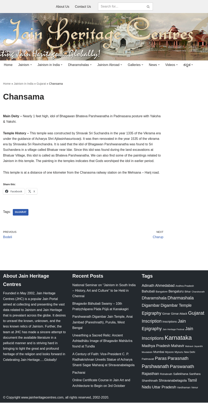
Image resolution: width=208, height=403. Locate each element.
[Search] (121, 6)
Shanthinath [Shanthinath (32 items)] (150, 381)
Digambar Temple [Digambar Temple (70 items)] (176, 305)
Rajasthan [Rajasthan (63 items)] (150, 374)
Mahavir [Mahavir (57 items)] (177, 346)
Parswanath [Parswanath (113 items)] (182, 366)
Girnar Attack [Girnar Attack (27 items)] (179, 314)
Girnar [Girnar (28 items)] (166, 314)
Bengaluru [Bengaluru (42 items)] (176, 291)
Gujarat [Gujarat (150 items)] (196, 313)
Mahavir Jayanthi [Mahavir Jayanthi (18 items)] (194, 346)
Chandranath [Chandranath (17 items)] (198, 292)
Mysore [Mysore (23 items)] (169, 352)
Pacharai (78, 373)
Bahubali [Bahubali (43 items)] (148, 291)
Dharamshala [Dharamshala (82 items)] (154, 298)
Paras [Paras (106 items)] (161, 358)
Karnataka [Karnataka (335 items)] (178, 337)
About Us (62, 6)
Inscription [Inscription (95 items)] (152, 321)
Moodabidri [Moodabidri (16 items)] (147, 352)
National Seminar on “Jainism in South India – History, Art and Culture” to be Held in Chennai (103, 291)
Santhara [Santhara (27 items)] (194, 374)
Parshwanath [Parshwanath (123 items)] (155, 366)
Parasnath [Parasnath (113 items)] (178, 358)
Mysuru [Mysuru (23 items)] (179, 352)
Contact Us (83, 6)
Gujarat (41, 83)
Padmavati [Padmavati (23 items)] (148, 359)
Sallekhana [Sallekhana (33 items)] (180, 374)
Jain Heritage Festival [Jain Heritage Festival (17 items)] (173, 330)
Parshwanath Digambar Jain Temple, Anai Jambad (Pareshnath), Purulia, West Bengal (102, 322)
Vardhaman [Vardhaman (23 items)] (183, 387)
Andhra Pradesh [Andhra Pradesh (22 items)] (185, 286)
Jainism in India (24, 83)
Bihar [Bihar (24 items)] (188, 291)
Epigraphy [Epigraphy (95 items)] (151, 313)
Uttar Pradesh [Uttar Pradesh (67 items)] (164, 387)
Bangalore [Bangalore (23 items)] (162, 291)
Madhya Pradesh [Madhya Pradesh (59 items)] (156, 346)
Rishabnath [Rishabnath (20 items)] (166, 374)
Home (8, 65)
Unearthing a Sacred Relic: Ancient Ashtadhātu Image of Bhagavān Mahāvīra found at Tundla (102, 341)
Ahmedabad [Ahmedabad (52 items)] (164, 286)
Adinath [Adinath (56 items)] (148, 286)
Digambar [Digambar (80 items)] (151, 305)
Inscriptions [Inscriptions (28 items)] (169, 322)
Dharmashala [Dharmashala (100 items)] (180, 298)
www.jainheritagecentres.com (42, 398)
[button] (31, 65)
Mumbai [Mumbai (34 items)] (158, 352)
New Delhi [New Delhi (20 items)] (189, 352)
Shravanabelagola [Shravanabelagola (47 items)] (173, 381)
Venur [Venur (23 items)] (194, 387)
